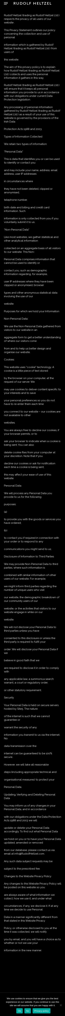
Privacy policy (41, 1011)
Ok (19, 1011)
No (27, 1011)
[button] (6, 3)
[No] (60, 1005)
